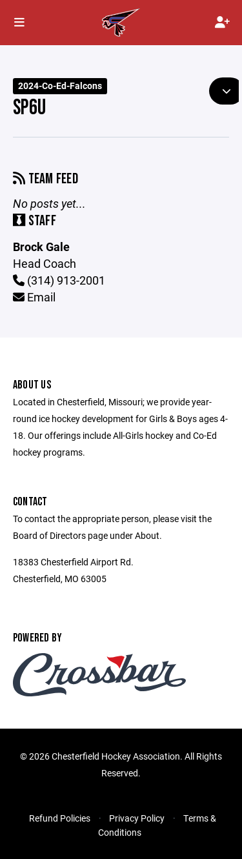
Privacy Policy (137, 818)
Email (34, 297)
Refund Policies (59, 818)
